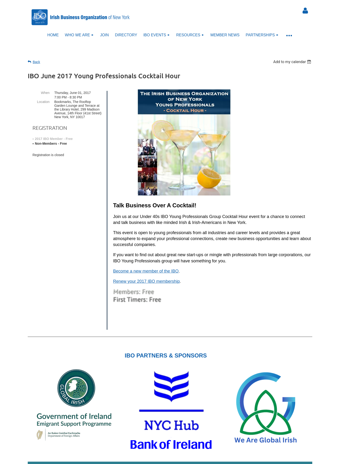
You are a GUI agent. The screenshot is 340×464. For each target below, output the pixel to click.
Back (36, 62)
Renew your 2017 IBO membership (146, 281)
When (45, 93)
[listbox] (292, 62)
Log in (305, 11)
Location (43, 102)
